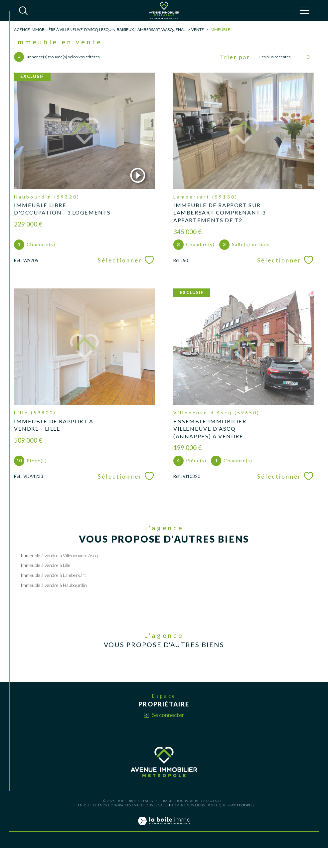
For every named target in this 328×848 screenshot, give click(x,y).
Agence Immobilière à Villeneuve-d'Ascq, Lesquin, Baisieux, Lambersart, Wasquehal (100, 29)
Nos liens (196, 805)
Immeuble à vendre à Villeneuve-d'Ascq (59, 555)
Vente (197, 29)
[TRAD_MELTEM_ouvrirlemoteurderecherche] (23, 10)
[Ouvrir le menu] (304, 10)
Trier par (235, 57)
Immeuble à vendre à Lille (46, 565)
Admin (177, 805)
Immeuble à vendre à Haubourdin (54, 585)
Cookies (246, 805)
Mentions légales (151, 805)
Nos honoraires (115, 805)
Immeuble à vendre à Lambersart (53, 575)
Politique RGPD (222, 805)
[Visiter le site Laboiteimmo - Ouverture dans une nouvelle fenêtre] (164, 828)
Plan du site (85, 805)
